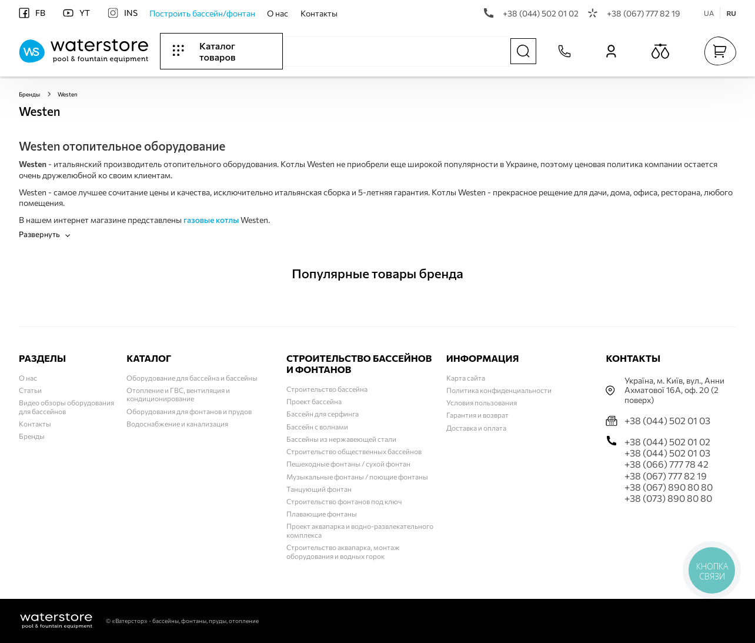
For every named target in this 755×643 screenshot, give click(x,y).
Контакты (319, 13)
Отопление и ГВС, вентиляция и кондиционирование (178, 394)
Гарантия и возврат (477, 415)
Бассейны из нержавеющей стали (341, 439)
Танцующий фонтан (319, 489)
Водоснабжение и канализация (177, 423)
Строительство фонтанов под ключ (344, 501)
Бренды (29, 94)
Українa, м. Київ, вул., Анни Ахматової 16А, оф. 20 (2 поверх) (674, 390)
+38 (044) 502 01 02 (531, 13)
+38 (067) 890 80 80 (668, 486)
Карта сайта (465, 378)
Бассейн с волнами (317, 426)
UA (709, 13)
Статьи (30, 390)
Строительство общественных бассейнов (354, 451)
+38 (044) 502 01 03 (667, 420)
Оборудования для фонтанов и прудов (189, 411)
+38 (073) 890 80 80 (668, 498)
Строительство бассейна (327, 389)
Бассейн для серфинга (322, 413)
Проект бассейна (314, 401)
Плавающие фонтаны (321, 513)
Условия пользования (481, 402)
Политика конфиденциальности (499, 390)
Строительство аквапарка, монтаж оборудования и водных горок (343, 551)
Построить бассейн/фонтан (202, 13)
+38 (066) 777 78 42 (666, 463)
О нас (277, 13)
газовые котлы (211, 220)
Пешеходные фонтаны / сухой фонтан (348, 463)
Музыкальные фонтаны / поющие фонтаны (357, 476)
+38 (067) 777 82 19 (634, 13)
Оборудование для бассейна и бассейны (192, 378)
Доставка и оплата (476, 428)
